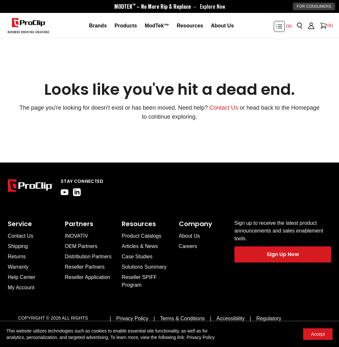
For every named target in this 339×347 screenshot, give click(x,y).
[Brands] (98, 26)
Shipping (18, 246)
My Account (21, 287)
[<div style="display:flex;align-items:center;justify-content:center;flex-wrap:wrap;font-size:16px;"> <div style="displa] (169, 6)
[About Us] (222, 26)
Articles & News (140, 246)
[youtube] (64, 192)
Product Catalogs (141, 236)
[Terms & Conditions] (182, 318)
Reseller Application (87, 277)
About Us (189, 236)
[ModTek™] (157, 26)
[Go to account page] (311, 26)
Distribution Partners (88, 256)
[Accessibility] (231, 318)
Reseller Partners (85, 267)
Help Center (21, 277)
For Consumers (314, 6)
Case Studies (137, 256)
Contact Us (224, 107)
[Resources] (190, 26)
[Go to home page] (30, 187)
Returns (17, 256)
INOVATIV (76, 236)
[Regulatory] (268, 318)
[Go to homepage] (28, 26)
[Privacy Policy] (132, 318)
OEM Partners (81, 246)
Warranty (18, 267)
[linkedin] (77, 192)
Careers (188, 246)
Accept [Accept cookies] (318, 334)
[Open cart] (323, 26)
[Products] (126, 26)
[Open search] (299, 26)
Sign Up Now (283, 254)
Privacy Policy (201, 337)
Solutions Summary (144, 267)
